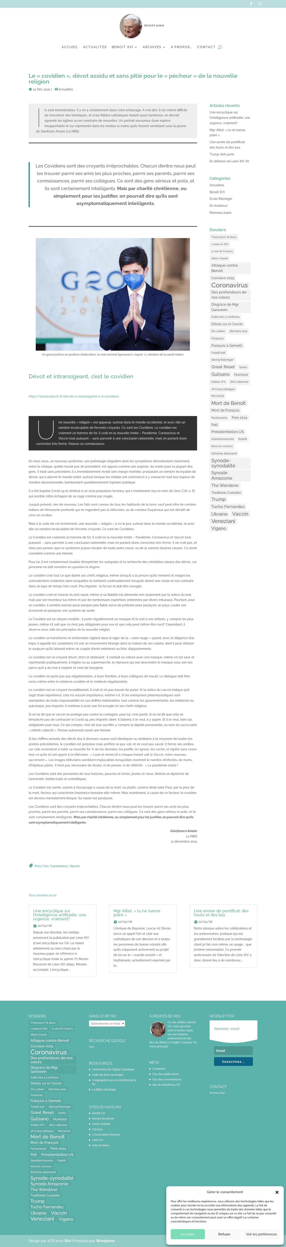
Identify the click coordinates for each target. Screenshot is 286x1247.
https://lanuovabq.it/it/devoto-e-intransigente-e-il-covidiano (74, 396)
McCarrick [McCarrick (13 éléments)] (217, 396)
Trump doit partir (222, 154)
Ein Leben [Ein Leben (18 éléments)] (218, 331)
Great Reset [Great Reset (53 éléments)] (223, 366)
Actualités (95, 47)
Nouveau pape (220, 212)
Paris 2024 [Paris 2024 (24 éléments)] (239, 417)
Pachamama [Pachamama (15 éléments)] (219, 417)
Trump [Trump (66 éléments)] (218, 499)
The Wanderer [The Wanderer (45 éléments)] (225, 485)
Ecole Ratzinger (221, 199)
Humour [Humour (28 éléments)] (241, 374)
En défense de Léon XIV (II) (229, 161)
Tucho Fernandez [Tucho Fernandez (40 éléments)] (228, 506)
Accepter (188, 1234)
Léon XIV (97, 1140)
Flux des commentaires (167, 1079)
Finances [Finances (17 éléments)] (217, 338)
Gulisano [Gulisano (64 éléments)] (220, 374)
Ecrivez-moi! (217, 1092)
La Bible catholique (104, 1089)
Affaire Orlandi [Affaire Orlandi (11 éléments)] (219, 258)
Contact (206, 47)
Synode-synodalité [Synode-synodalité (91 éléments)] (223, 463)
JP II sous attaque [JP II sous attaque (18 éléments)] (223, 389)
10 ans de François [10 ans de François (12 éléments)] (222, 251)
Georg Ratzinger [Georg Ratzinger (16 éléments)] (222, 359)
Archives (152, 47)
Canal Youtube (101, 1124)
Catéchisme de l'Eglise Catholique (113, 1069)
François (97, 1129)
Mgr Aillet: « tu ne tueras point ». (137, 912)
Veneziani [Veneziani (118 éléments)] (223, 521)
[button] (277, 1192)
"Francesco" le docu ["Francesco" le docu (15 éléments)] (223, 237)
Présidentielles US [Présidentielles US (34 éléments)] (227, 431)
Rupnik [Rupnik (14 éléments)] (242, 439)
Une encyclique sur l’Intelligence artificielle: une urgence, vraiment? (230, 118)
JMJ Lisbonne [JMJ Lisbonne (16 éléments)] (239, 381)
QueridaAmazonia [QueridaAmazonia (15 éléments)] (222, 439)
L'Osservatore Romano (106, 1134)
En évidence (218, 205)
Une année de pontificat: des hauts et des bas (221, 912)
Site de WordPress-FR (166, 1084)
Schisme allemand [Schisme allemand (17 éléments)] (224, 453)
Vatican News (100, 1145)
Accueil (70, 47)
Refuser (224, 1234)
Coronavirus (59, 866)
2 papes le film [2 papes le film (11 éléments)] (219, 244)
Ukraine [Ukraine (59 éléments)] (219, 514)
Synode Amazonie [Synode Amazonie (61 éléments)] (221, 475)
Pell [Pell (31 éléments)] (214, 425)
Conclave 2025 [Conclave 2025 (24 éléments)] (222, 278)
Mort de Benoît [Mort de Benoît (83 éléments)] (228, 403)
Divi (68, 1241)
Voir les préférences (261, 1234)
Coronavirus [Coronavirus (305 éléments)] (229, 285)
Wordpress (105, 1241)
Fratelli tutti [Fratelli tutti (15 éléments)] (218, 352)
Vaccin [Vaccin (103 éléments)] (240, 514)
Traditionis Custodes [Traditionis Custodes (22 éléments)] (226, 492)
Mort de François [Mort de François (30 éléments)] (225, 410)
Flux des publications (165, 1074)
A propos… (181, 47)
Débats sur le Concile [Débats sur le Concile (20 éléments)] (227, 324)
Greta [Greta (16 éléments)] (243, 367)
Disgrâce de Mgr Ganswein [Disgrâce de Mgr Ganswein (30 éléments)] (225, 307)
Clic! (91, 1046)
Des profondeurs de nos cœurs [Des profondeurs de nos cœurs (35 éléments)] (228, 295)
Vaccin (75, 866)
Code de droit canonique (107, 1074)
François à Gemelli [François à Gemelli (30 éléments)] (226, 345)
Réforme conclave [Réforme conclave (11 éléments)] (222, 446)
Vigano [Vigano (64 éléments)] (218, 528)
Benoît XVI (217, 192)
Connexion (159, 1068)
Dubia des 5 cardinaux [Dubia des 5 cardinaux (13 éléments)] (225, 316)
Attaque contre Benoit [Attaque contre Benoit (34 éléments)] (224, 268)
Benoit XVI (122, 47)
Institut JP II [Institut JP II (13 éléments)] (218, 381)
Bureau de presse (103, 1118)
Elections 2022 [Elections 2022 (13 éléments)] (238, 331)
